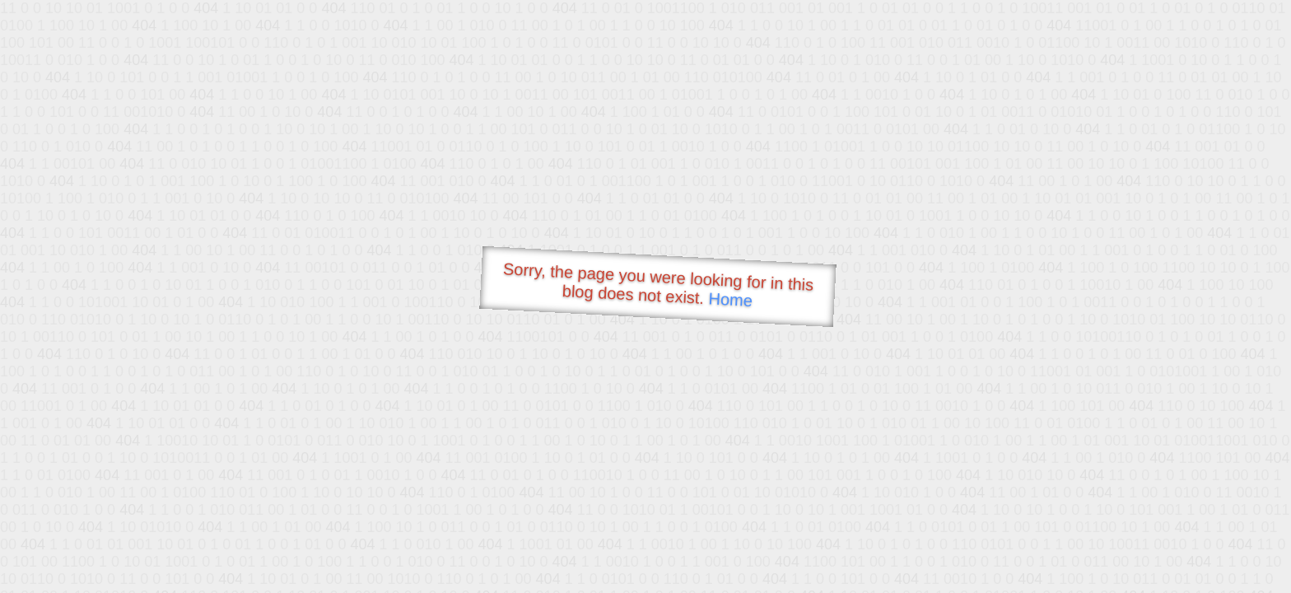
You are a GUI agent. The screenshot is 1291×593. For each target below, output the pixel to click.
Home (730, 299)
